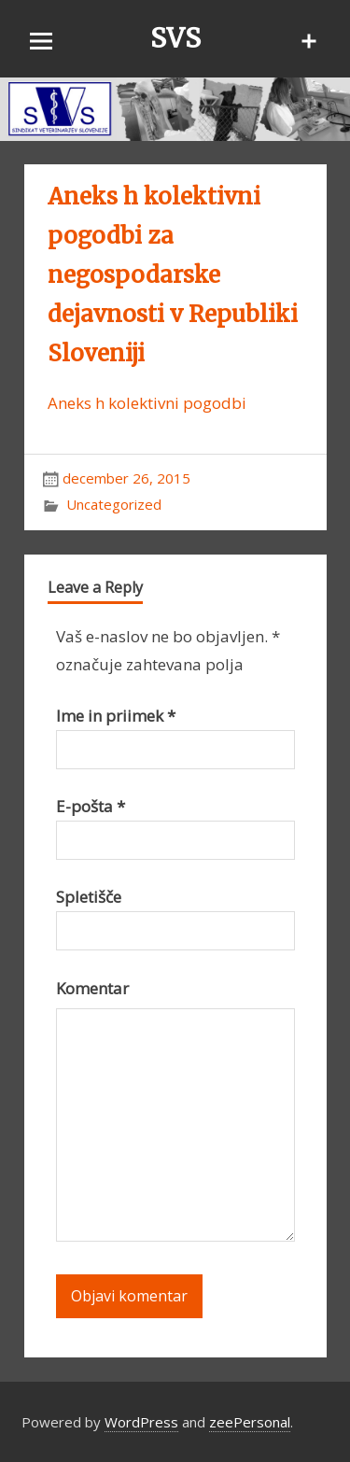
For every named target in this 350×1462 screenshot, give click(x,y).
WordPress (141, 1422)
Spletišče (88, 896)
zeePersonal (249, 1422)
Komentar (92, 988)
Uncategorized (113, 504)
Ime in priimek (115, 715)
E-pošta (90, 806)
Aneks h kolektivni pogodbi (147, 403)
